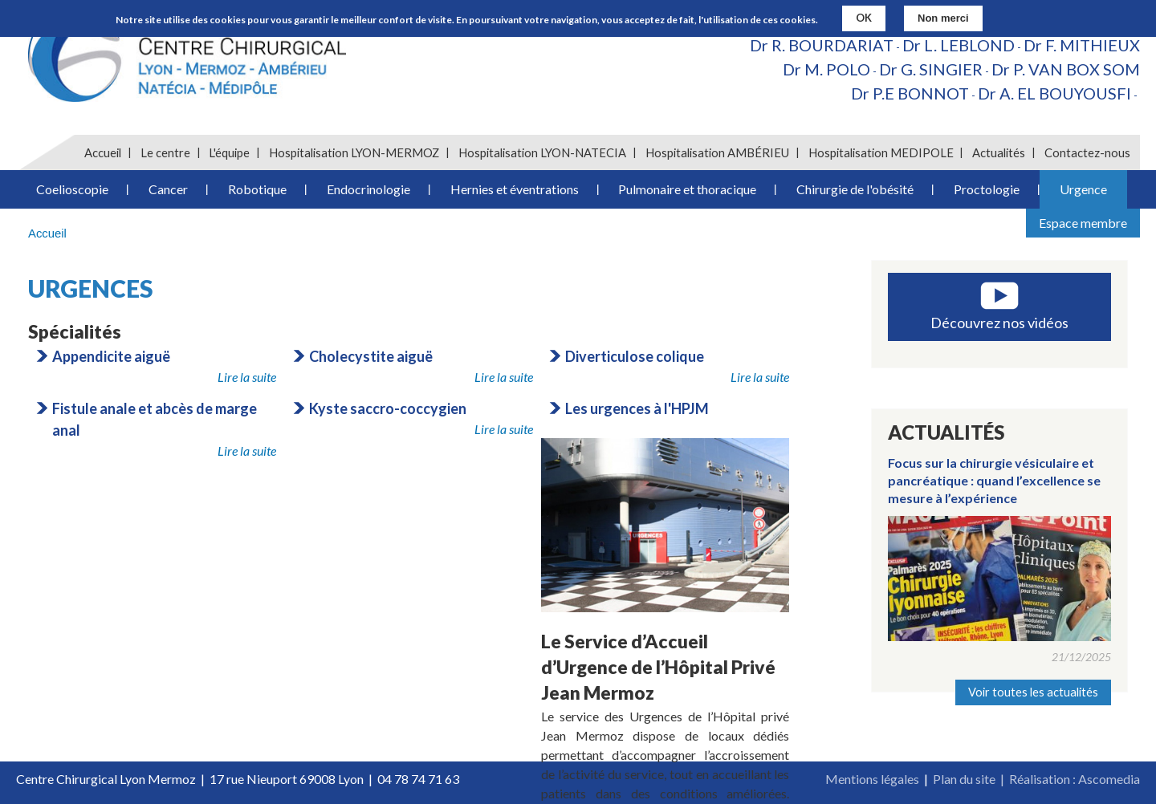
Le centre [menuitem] (165, 152)
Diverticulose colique (634, 356)
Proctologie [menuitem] (987, 189)
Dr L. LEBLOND (958, 45)
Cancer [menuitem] (168, 189)
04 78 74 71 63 (418, 778)
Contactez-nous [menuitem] (1087, 152)
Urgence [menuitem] (1083, 189)
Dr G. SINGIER (931, 69)
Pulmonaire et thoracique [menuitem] (687, 189)
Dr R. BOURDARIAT (821, 45)
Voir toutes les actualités (1033, 692)
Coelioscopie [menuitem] (72, 189)
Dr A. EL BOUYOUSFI (1054, 93)
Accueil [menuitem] (102, 152)
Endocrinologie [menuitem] (368, 189)
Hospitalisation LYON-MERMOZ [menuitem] (354, 152)
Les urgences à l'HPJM (637, 408)
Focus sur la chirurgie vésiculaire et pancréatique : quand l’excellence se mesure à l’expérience (994, 480)
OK (864, 16)
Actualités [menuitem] (998, 152)
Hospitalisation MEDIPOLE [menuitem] (881, 152)
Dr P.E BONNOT (910, 93)
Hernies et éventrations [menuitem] (514, 189)
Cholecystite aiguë (371, 356)
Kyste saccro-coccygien (387, 408)
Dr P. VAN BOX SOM (1065, 69)
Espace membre (1083, 222)
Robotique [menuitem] (257, 189)
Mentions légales (872, 778)
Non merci (943, 17)
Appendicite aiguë (111, 356)
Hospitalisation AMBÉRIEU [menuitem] (717, 152)
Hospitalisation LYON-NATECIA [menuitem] (542, 152)
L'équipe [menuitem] (229, 152)
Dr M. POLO (826, 69)
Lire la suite (247, 376)
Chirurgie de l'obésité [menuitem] (855, 189)
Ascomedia (1109, 778)
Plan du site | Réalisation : (1005, 778)
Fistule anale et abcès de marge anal (154, 419)
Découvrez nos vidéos (999, 322)
